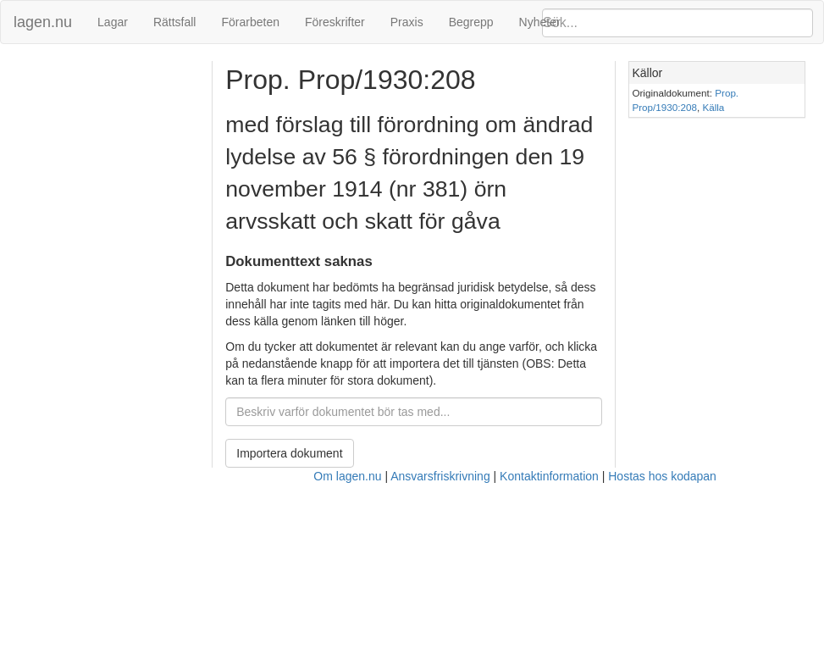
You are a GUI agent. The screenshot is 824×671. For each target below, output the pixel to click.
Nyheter (540, 22)
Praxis (406, 22)
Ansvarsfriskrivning (439, 476)
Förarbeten (250, 22)
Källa (713, 107)
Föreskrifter (335, 22)
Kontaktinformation (549, 476)
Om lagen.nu (347, 476)
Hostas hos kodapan (662, 476)
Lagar (112, 22)
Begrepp (471, 22)
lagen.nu (43, 22)
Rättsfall (174, 22)
